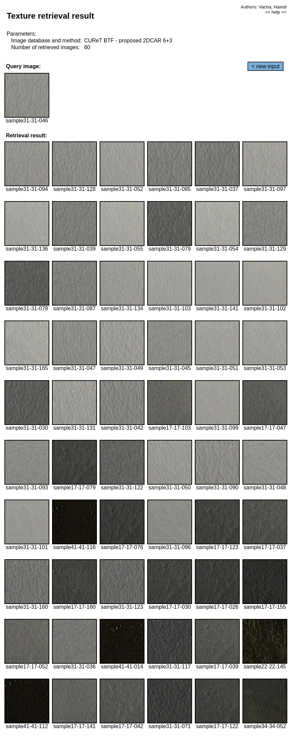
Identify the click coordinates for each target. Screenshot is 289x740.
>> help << (276, 12)
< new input (265, 66)
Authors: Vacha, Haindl (264, 6)
